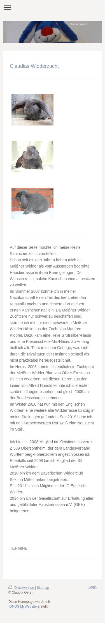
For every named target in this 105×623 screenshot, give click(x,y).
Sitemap (43, 588)
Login (92, 587)
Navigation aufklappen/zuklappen (52, 7)
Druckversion (21, 588)
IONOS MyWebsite (22, 606)
